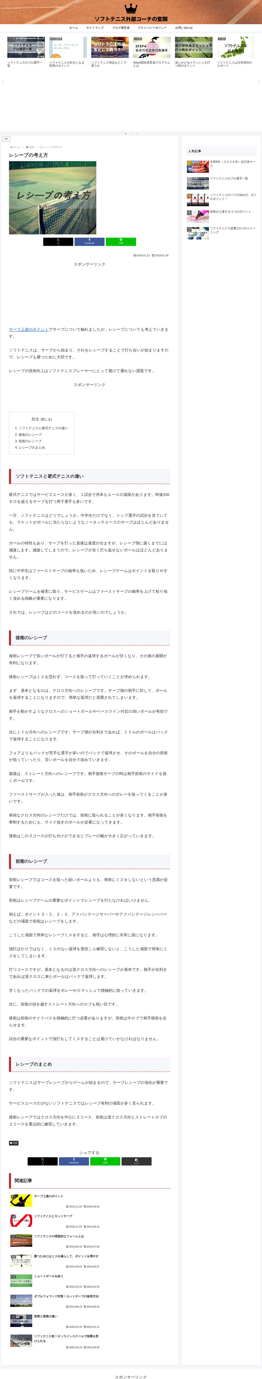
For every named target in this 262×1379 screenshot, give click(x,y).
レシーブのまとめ (33, 449)
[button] (130, 1163)
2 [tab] (131, 134)
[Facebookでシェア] (90, 242)
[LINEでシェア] (117, 242)
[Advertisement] (131, 102)
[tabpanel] (26, 54)
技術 (13, 1145)
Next (259, 82)
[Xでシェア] (62, 242)
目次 (37, 419)
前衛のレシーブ (31, 442)
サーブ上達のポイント (29, 329)
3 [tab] (136, 134)
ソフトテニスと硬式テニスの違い (45, 428)
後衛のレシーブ (31, 435)
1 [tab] (125, 134)
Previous (3, 82)
